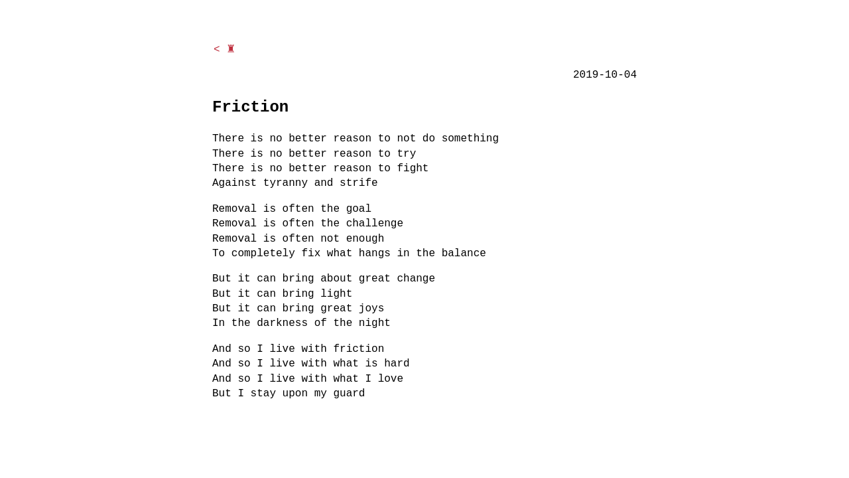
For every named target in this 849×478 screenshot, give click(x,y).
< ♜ (224, 49)
